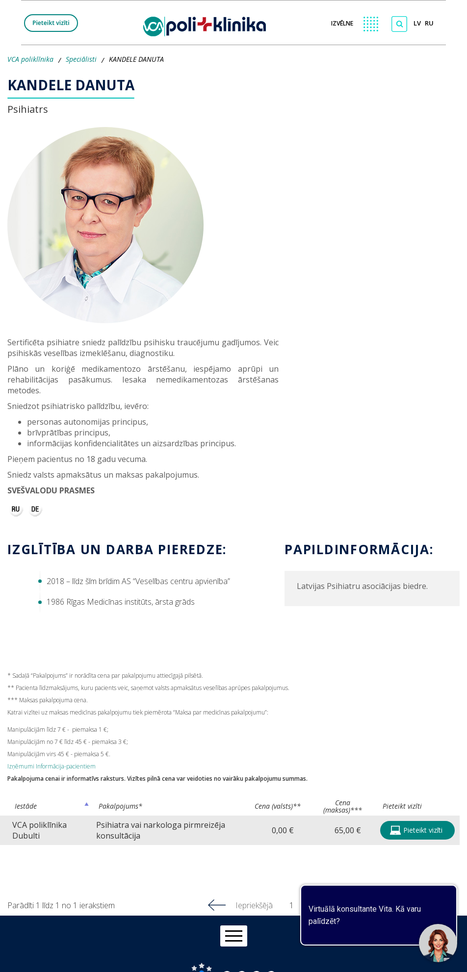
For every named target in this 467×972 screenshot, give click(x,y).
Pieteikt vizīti (51, 23)
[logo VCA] (208, 24)
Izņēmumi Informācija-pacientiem (51, 766)
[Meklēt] (399, 24)
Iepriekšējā (254, 905)
